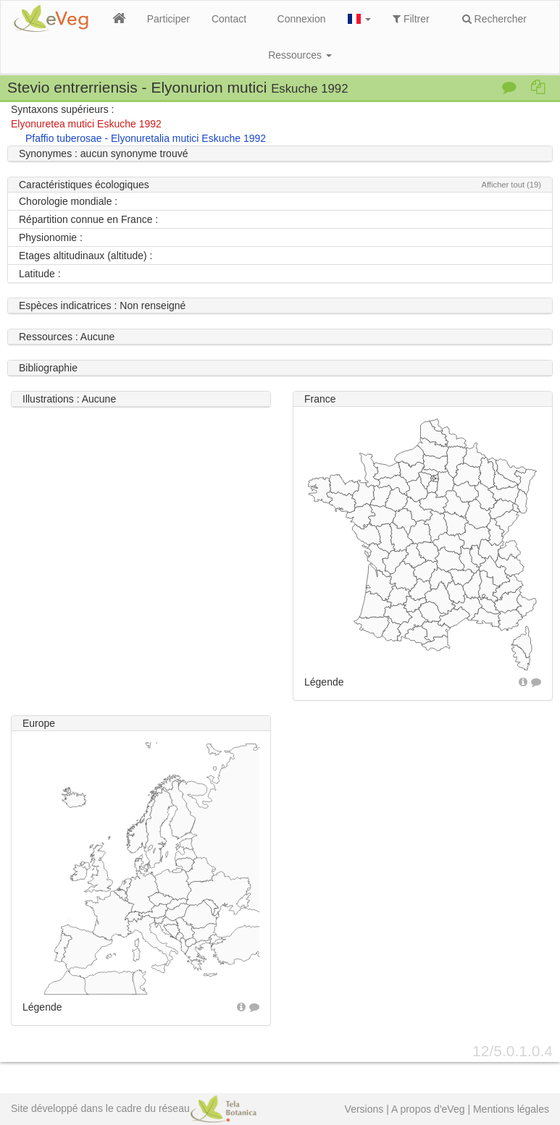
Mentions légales (511, 1109)
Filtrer (411, 19)
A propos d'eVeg (428, 1109)
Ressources (300, 55)
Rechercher (494, 19)
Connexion (301, 19)
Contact (229, 19)
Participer (168, 19)
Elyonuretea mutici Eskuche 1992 (86, 124)
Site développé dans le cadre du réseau (133, 1108)
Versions (364, 1109)
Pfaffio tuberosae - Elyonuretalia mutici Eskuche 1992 (145, 138)
